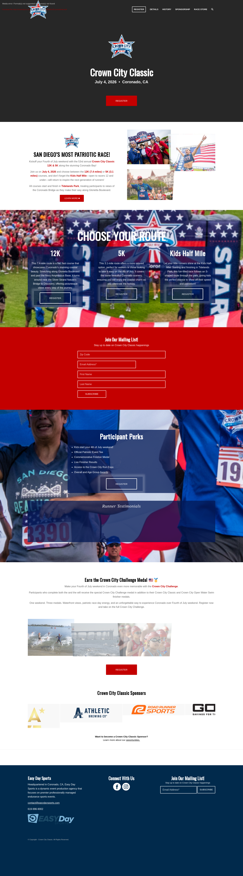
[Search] (212, 9)
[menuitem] (139, 9)
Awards (104, 472)
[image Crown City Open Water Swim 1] (51, 637)
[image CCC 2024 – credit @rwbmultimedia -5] (149, 147)
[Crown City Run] (38, 9)
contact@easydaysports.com (44, 825)
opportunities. (133, 762)
